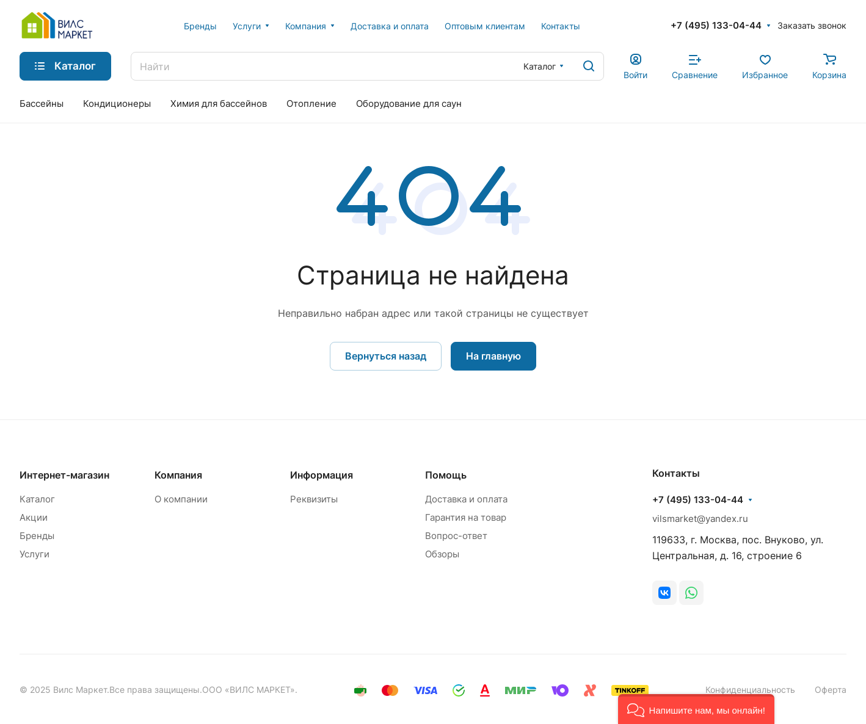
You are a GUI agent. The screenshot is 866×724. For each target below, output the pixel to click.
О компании (181, 499)
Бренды (37, 535)
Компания (178, 475)
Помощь (446, 475)
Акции (34, 517)
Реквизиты (314, 499)
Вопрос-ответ (456, 535)
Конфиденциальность (750, 689)
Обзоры (442, 554)
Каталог (37, 499)
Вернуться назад (385, 356)
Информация (321, 475)
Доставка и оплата (466, 499)
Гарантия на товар (465, 517)
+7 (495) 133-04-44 (716, 25)
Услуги (34, 554)
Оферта (830, 689)
